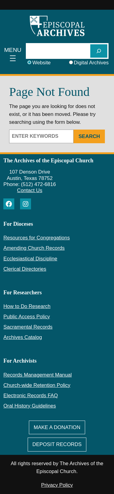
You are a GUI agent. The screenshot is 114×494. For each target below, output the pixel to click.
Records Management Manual (37, 375)
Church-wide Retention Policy (36, 385)
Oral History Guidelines (29, 406)
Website (41, 63)
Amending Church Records (33, 248)
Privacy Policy (57, 485)
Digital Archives (91, 63)
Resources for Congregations (36, 238)
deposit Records (57, 444)
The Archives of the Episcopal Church (48, 160)
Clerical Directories (24, 269)
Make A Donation (57, 427)
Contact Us (29, 190)
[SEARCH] (98, 50)
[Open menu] (13, 55)
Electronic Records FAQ (30, 395)
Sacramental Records (27, 327)
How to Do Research (26, 306)
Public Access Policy (26, 317)
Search (89, 136)
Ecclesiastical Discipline (30, 259)
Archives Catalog (22, 337)
